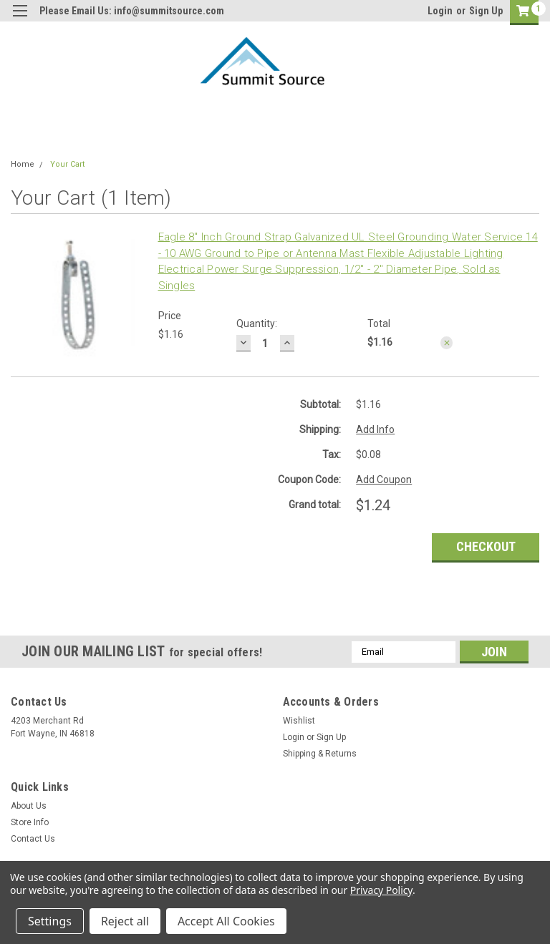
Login (440, 10)
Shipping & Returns (320, 754)
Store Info (30, 822)
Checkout (486, 546)
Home (22, 164)
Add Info (375, 429)
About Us (29, 806)
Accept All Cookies (226, 921)
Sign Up (486, 10)
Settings (50, 921)
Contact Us (33, 839)
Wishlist (299, 721)
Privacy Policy (381, 890)
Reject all (125, 921)
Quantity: (256, 323)
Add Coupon (384, 479)
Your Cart (67, 164)
